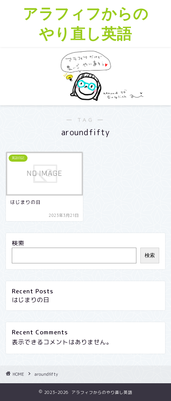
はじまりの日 (31, 300)
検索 (18, 243)
